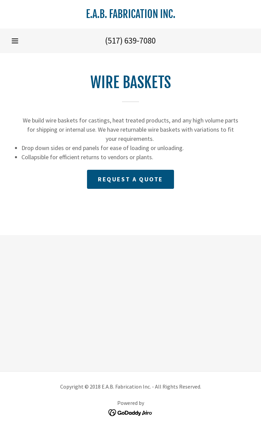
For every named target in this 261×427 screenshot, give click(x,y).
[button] (15, 41)
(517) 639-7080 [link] (130, 40)
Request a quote (130, 179)
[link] (130, 16)
